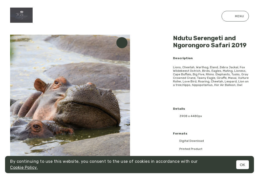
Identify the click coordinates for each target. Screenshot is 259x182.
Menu (235, 16)
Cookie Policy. (24, 167)
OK (242, 165)
